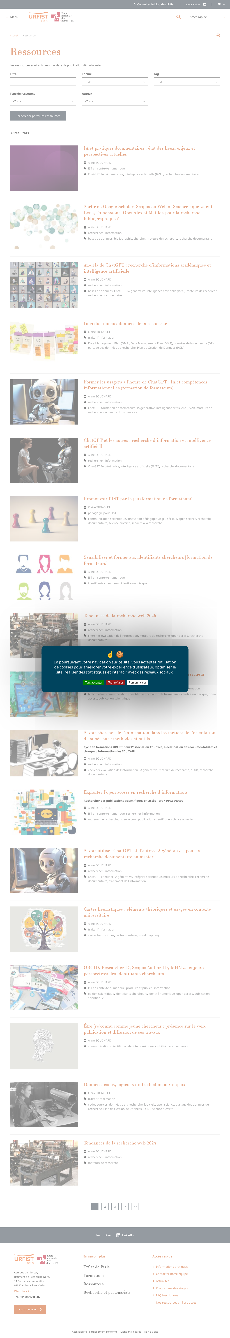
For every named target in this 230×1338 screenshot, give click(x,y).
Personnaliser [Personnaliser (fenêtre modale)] (137, 682)
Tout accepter (93, 682)
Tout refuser (115, 682)
